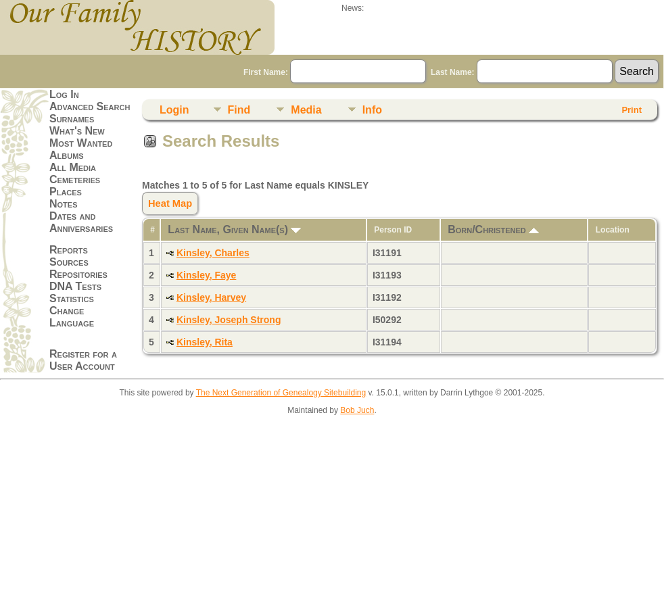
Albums (66, 155)
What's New (77, 131)
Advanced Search (89, 106)
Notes (63, 204)
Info (372, 110)
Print (631, 110)
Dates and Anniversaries (81, 222)
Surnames (71, 118)
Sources (69, 262)
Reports (68, 250)
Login (174, 110)
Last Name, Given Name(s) (234, 229)
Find (239, 110)
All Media (72, 167)
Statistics (71, 298)
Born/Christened (493, 229)
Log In (64, 94)
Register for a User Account (83, 360)
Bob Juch (357, 410)
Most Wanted (80, 143)
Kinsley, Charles (213, 252)
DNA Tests (75, 286)
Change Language (71, 317)
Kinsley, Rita (204, 342)
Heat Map (170, 203)
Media (306, 110)
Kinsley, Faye (206, 275)
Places (65, 191)
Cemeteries (74, 179)
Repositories (78, 274)
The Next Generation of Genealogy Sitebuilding (281, 392)
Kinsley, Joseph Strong (228, 319)
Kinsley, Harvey (211, 297)
